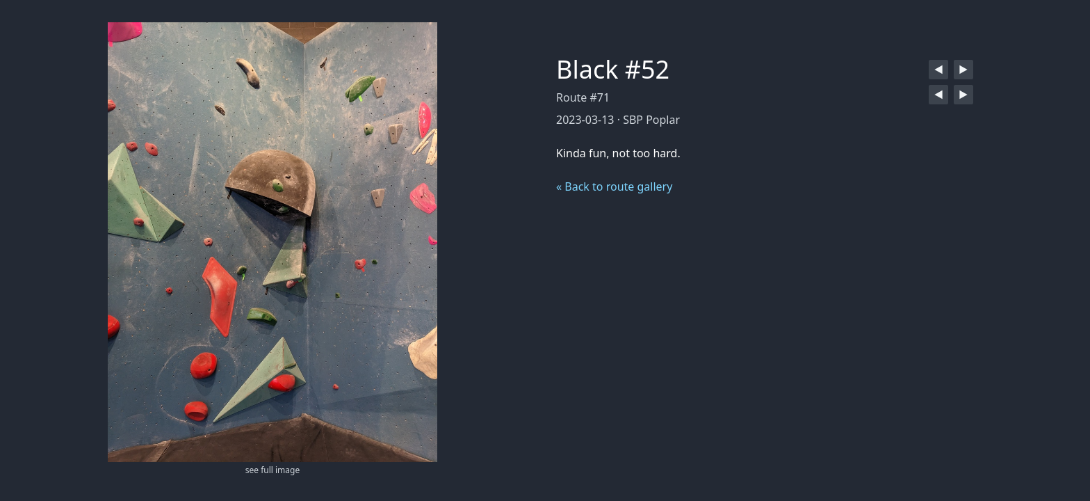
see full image (272, 470)
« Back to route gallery (614, 186)
